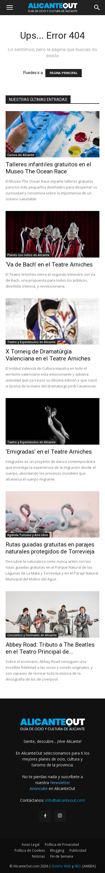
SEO (77, 866)
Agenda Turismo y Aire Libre (27, 535)
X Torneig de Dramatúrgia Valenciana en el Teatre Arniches (48, 355)
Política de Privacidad (62, 844)
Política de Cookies (30, 850)
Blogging (57, 850)
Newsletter (60, 782)
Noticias (38, 856)
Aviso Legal (30, 844)
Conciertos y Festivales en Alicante (32, 635)
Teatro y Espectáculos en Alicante (31, 342)
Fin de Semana (61, 856)
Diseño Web (61, 866)
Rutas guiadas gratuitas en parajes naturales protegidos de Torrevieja (50, 548)
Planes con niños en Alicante (28, 255)
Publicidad (77, 850)
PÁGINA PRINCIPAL (64, 73)
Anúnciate (39, 788)
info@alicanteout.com (65, 800)
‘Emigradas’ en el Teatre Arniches (49, 451)
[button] (9, 7)
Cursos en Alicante (20, 155)
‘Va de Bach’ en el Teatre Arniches (49, 264)
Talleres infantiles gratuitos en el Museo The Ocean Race (48, 168)
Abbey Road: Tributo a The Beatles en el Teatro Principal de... (50, 648)
